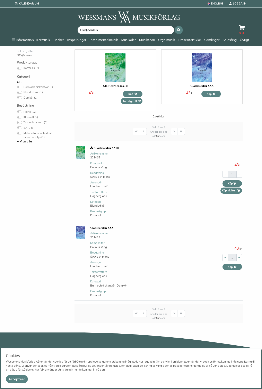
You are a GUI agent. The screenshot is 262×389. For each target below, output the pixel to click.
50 (157, 135)
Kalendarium (29, 3)
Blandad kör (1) (33, 92)
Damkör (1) (30, 97)
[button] (179, 30)
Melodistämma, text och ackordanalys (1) (38, 135)
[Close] (17, 379)
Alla (19, 82)
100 (162, 135)
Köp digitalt (131, 101)
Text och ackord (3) (35, 122)
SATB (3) (29, 127)
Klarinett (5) (31, 117)
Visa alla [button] (24, 141)
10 (154, 135)
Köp (132, 94)
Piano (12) (30, 111)
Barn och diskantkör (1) (38, 87)
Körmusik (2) (31, 67)
